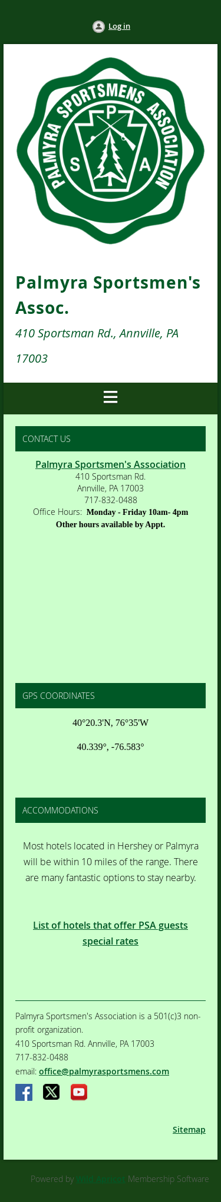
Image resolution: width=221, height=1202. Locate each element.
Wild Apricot (101, 1178)
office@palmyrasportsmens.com (104, 1071)
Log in (119, 26)
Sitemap (189, 1129)
